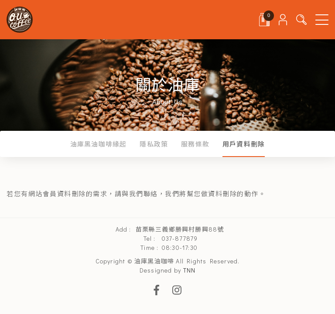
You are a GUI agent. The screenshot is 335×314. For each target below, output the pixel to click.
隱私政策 (154, 144)
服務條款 (195, 144)
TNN (189, 270)
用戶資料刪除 (243, 144)
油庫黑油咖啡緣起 (98, 144)
